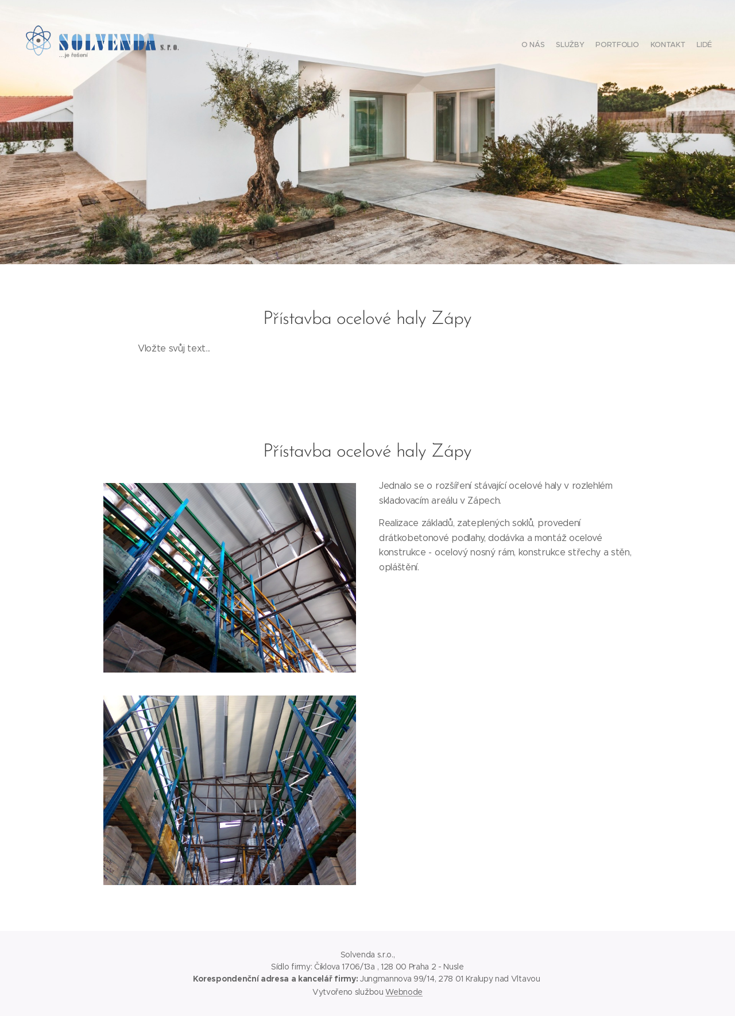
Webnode (404, 992)
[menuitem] (667, 46)
